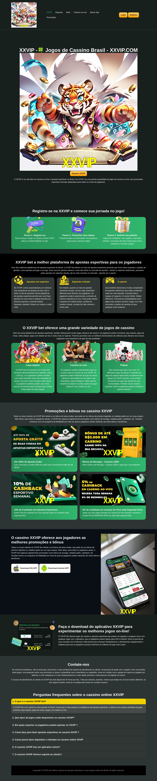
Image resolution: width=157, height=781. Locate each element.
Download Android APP (55, 568)
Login (123, 15)
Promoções (51, 17)
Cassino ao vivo (80, 12)
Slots (68, 12)
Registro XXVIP (78, 173)
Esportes (59, 12)
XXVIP (49, 12)
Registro (133, 15)
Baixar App (94, 12)
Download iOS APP (25, 568)
